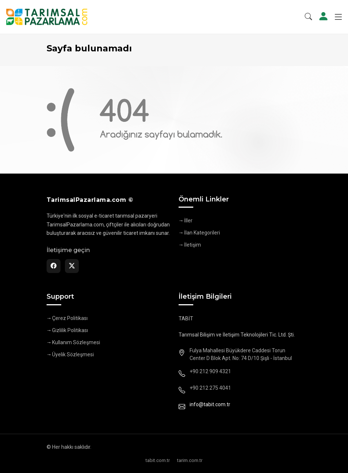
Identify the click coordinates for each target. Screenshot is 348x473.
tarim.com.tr (189, 460)
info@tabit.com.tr (210, 404)
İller (188, 220)
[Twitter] (72, 266)
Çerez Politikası (70, 318)
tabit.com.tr (158, 460)
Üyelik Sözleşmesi (73, 354)
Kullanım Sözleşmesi (76, 342)
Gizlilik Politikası (70, 330)
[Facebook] (54, 266)
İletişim (192, 245)
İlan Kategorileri (202, 233)
